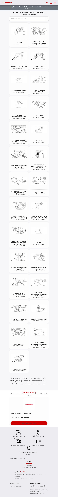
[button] (29, 404)
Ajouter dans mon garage (29, 423)
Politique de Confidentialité (38, 490)
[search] (47, 18)
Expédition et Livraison (37, 493)
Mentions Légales (35, 491)
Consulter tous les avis (29, 467)
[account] (47, 3)
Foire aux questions (16, 486)
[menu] (55, 3)
